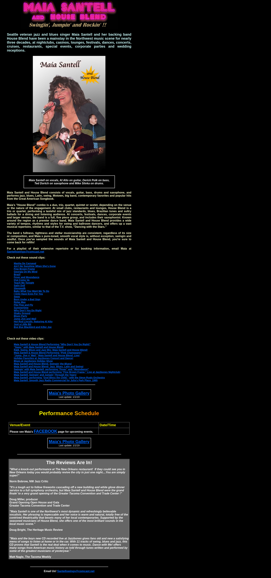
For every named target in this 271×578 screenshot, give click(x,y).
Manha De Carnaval (25, 263)
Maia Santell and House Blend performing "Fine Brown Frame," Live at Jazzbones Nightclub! (67, 372)
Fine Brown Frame (24, 269)
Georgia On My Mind (25, 271)
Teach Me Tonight (24, 282)
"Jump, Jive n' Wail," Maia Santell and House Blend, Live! (47, 355)
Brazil (17, 274)
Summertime (21, 307)
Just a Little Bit (22, 324)
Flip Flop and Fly (23, 305)
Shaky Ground (22, 313)
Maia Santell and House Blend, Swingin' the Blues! (43, 363)
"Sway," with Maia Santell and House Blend (38, 347)
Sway (17, 296)
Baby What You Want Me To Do (31, 291)
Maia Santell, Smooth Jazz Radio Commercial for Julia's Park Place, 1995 (55, 380)
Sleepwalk (20, 288)
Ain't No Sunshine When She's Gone (35, 266)
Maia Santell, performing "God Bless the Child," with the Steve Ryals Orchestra (59, 377)
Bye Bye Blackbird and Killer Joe (33, 327)
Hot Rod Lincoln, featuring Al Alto (33, 321)
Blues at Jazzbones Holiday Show (33, 361)
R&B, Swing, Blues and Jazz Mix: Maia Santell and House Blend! (51, 350)
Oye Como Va (21, 280)
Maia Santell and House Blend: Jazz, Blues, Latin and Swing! (48, 366)
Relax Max (20, 302)
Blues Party (20, 316)
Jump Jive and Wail (25, 318)
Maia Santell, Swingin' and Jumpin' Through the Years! (45, 374)
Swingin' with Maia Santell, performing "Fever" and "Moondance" (51, 369)
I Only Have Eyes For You (28, 293)
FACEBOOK (45, 431)
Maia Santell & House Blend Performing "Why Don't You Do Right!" (52, 344)
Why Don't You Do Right (27, 310)
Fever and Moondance (26, 277)
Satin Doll (19, 285)
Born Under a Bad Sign (27, 299)
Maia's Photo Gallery (69, 393)
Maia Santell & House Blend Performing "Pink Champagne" (48, 352)
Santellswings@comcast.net (25, 251)
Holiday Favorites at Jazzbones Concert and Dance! (43, 358)
